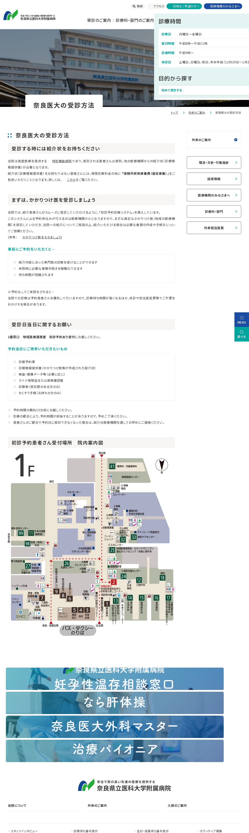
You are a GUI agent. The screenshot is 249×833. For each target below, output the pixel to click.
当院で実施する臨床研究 (27, 765)
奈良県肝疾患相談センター (28, 798)
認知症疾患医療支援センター (161, 786)
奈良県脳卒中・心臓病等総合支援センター (211, 792)
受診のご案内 (99, 20)
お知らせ (79, 765)
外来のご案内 (197, 112)
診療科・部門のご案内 (135, 20)
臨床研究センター (117, 786)
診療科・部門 (214, 211)
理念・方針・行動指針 (214, 162)
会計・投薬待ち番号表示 (153, 759)
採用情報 (214, 178)
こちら (71, 179)
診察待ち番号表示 (86, 759)
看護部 (88, 786)
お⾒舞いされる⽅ (203, 20)
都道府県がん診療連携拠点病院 (216, 786)
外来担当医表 (214, 227)
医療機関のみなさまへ (214, 195)
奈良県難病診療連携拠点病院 (32, 792)
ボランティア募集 (211, 759)
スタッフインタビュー (24, 759)
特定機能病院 (62, 161)
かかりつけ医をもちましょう (41, 237)
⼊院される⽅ (170, 20)
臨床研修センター (59, 786)
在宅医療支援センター (149, 792)
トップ (174, 112)
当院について (235, 20)
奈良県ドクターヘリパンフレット (94, 792)
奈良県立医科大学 (23, 786)
